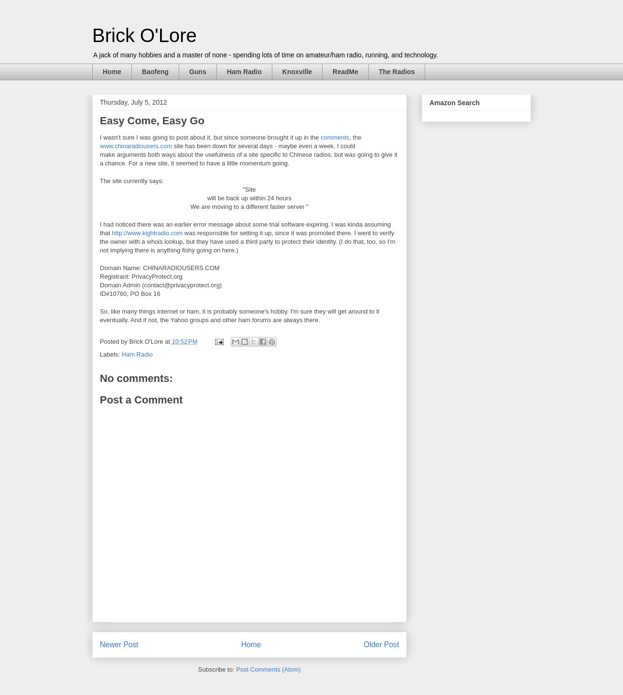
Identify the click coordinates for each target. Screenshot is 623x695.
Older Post (381, 645)
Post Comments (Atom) (268, 669)
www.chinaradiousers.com (136, 146)
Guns (197, 72)
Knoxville (297, 72)
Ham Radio (244, 72)
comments (335, 137)
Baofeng (155, 72)
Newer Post (119, 645)
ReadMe (345, 72)
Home (112, 72)
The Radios (397, 72)
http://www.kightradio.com (147, 233)
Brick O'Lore (144, 35)
